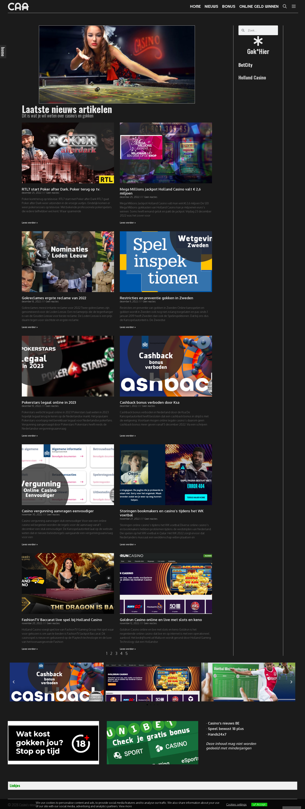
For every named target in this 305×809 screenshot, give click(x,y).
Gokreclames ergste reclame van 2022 (54, 298)
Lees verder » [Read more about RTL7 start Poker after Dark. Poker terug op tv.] (30, 222)
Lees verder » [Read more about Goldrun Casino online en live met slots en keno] (128, 648)
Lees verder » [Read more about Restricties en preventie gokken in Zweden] (128, 327)
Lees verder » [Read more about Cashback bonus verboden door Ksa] (128, 435)
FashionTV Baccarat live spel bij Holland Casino (62, 620)
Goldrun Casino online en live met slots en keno (161, 620)
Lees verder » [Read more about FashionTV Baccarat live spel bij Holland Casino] (30, 648)
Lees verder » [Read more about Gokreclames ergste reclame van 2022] (30, 327)
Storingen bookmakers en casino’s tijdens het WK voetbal (161, 513)
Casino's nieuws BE (223, 723)
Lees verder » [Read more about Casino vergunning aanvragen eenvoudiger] (30, 544)
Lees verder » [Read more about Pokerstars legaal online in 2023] (30, 435)
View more (125, 806)
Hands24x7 (217, 734)
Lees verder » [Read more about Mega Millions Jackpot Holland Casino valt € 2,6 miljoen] (128, 222)
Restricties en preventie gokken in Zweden (156, 298)
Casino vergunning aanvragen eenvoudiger (58, 511)
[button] (147, 704)
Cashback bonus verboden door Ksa (149, 402)
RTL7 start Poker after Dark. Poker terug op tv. (61, 189)
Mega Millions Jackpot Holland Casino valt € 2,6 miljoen (160, 191)
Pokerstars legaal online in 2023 (49, 402)
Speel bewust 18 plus (226, 728)
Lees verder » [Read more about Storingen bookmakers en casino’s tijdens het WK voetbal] (128, 544)
